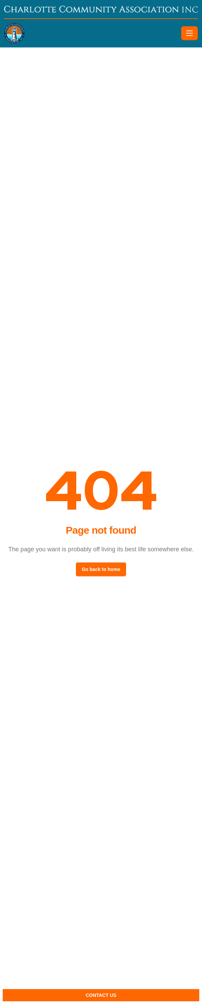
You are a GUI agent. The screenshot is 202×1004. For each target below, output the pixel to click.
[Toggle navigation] (189, 33)
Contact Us (101, 995)
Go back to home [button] (101, 569)
